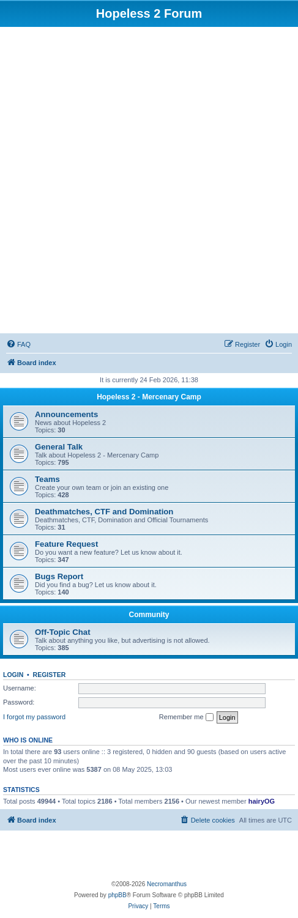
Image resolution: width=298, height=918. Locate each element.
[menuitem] (18, 344)
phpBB (117, 895)
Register (49, 674)
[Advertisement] (149, 182)
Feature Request (66, 544)
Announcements (66, 414)
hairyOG (261, 801)
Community (149, 614)
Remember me (186, 717)
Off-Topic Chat (63, 632)
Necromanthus (167, 884)
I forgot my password (34, 716)
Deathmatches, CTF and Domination (104, 511)
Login (13, 674)
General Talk (59, 446)
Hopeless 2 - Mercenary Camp (149, 397)
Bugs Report (59, 576)
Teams (47, 479)
